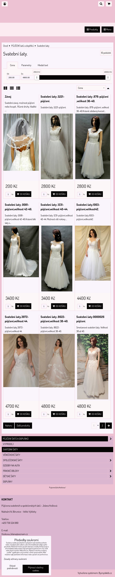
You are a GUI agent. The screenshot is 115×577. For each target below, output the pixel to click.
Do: (27, 76)
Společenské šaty (58, 460)
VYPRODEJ (8, 444)
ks (9, 194)
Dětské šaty (58, 476)
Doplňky (7, 481)
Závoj (8, 96)
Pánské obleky (58, 471)
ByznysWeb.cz (105, 572)
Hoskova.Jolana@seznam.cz (14, 534)
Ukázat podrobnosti (12, 567)
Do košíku (23, 194)
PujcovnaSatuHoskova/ (57, 487)
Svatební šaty (10, 449)
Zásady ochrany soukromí (15, 558)
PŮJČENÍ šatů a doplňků (58, 438)
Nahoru (8, 425)
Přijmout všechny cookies (35, 569)
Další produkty (23, 425)
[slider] (36, 77)
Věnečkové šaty (11, 454)
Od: (13, 76)
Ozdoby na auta (11, 465)
